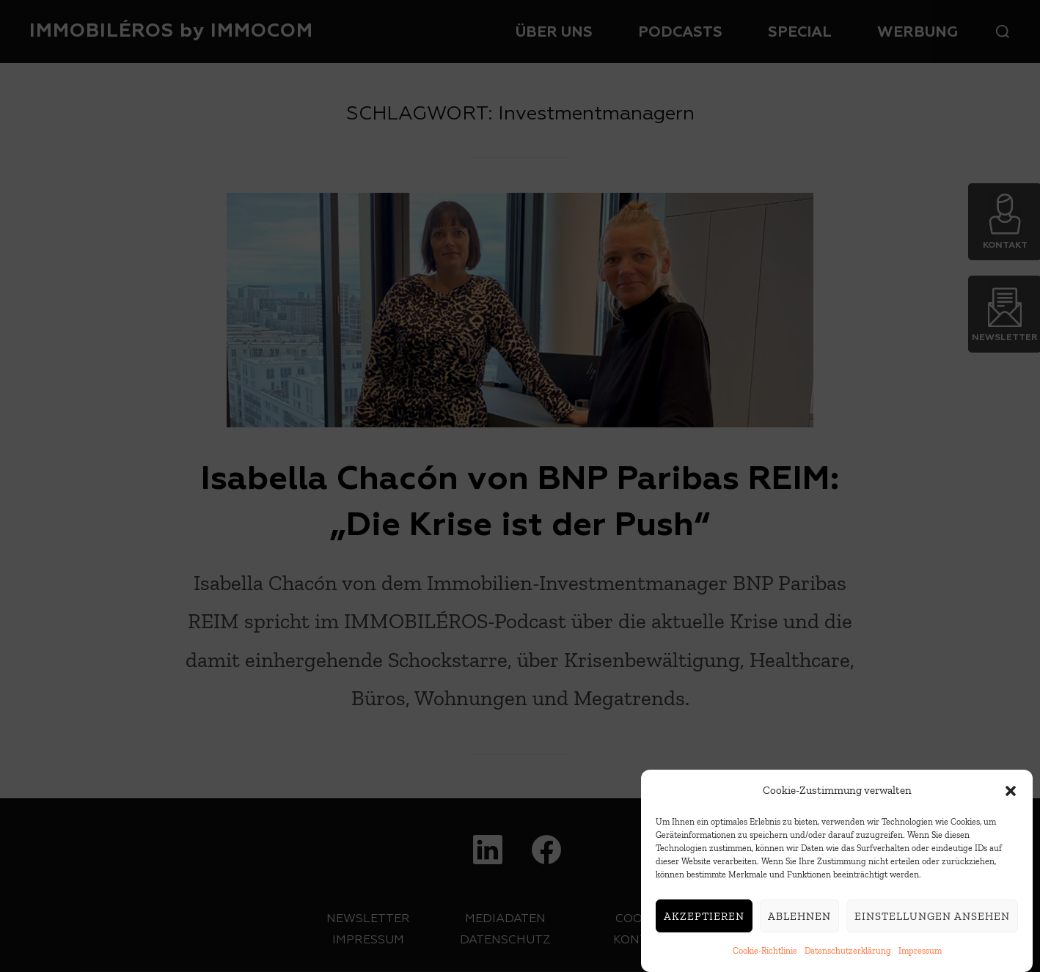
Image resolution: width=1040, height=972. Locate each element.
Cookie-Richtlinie (765, 952)
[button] (1010, 791)
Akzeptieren (704, 917)
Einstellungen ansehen (932, 917)
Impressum (920, 952)
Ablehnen (799, 917)
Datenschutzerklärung (848, 952)
